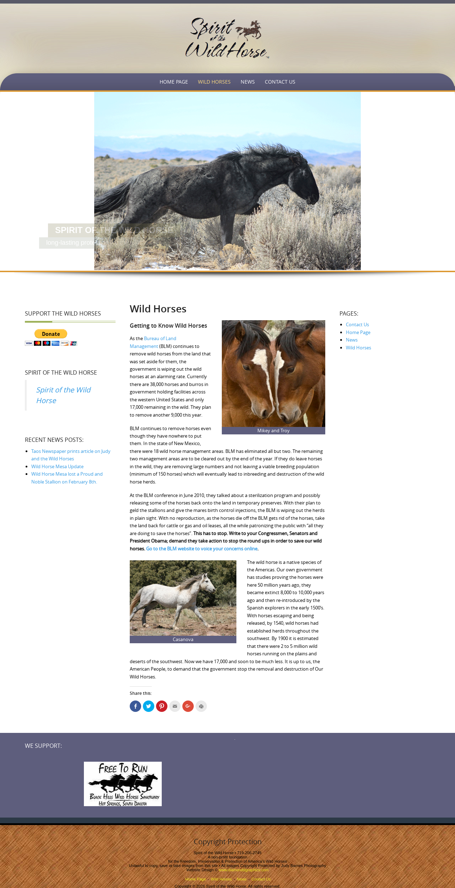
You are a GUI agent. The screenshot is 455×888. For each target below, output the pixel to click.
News (248, 81)
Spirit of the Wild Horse (61, 372)
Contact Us (280, 81)
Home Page (174, 81)
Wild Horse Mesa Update (57, 466)
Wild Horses (214, 81)
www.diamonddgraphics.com (244, 870)
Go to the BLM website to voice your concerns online (201, 548)
